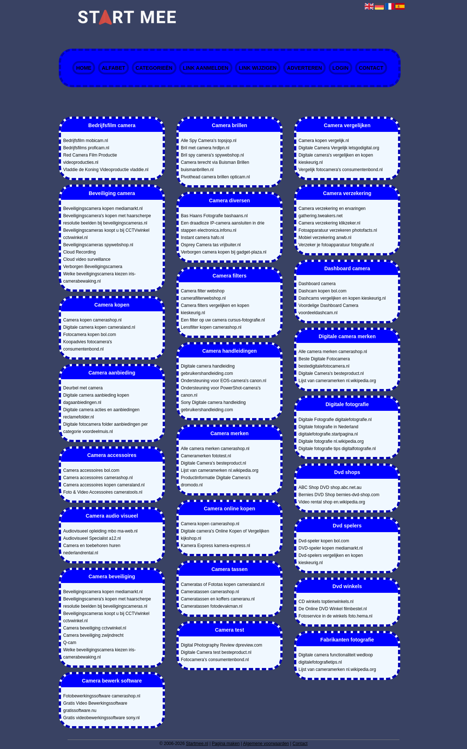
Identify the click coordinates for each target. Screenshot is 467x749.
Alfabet (113, 68)
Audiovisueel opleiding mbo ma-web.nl (100, 531)
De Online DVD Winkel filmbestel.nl (333, 608)
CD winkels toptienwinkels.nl (326, 601)
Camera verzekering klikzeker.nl (329, 223)
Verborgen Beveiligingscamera (92, 266)
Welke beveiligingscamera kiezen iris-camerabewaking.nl (99, 277)
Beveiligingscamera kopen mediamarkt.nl (103, 208)
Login (340, 68)
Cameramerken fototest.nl (206, 455)
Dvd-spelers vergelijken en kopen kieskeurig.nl (331, 559)
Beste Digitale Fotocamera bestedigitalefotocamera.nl (324, 362)
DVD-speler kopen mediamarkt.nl (331, 548)
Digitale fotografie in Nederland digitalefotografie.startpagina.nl (328, 430)
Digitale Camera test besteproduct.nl (216, 652)
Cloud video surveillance (86, 259)
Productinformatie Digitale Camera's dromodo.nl (216, 481)
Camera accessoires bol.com (91, 470)
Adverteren (304, 68)
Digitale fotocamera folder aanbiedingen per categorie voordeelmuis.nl (105, 428)
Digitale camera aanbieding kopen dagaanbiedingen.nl (96, 399)
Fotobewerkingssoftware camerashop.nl (101, 696)
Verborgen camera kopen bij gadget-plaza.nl (224, 252)
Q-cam (69, 642)
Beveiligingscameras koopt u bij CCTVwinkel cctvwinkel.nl (106, 234)
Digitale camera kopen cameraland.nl (99, 327)
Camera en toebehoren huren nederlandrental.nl (91, 549)
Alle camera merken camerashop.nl (215, 448)
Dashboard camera (317, 283)
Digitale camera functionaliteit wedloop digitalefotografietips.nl (336, 658)
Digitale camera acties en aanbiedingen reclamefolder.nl (101, 413)
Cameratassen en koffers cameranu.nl (218, 599)
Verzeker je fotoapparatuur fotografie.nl (336, 244)
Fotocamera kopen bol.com (89, 334)
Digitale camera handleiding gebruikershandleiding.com (208, 370)
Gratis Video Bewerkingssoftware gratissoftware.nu (95, 707)
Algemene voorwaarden (266, 743)
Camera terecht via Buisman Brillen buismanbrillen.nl (215, 166)
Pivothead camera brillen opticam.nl (215, 176)
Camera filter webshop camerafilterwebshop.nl (203, 294)
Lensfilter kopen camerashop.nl (211, 327)
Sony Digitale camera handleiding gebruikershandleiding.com (213, 406)
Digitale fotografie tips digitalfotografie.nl (337, 448)
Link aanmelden (205, 68)
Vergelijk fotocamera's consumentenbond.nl (341, 169)
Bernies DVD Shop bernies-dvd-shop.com (339, 494)
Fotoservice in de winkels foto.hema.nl (335, 616)
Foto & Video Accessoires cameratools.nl (102, 492)
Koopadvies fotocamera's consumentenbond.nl (87, 345)
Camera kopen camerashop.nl (92, 320)
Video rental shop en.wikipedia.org (332, 502)
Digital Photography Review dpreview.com (221, 645)
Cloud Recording (79, 252)
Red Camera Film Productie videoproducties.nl (90, 159)
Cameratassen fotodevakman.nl (211, 606)
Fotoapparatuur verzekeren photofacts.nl (338, 230)
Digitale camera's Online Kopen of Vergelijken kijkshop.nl (225, 535)
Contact (371, 68)
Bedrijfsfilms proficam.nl (86, 147)
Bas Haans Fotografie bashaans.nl (214, 215)
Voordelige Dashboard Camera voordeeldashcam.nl (328, 309)
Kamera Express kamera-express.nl (215, 545)
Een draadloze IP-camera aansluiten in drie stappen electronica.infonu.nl (222, 226)
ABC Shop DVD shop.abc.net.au (330, 487)
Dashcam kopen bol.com (322, 290)
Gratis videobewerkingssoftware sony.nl (101, 717)
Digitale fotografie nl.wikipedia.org (331, 441)
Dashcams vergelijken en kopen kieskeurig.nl (342, 298)
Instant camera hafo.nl (202, 237)
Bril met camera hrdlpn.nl (205, 147)
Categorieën (153, 68)
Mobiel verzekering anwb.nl (325, 237)
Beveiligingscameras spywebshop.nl (98, 244)
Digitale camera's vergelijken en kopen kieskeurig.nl (336, 159)
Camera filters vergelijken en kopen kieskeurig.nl (215, 309)
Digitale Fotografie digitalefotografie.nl (335, 419)
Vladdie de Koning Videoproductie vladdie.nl (106, 169)
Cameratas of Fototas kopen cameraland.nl (222, 584)
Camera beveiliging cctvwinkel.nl (94, 628)
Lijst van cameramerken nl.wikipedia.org (219, 470)
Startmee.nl (197, 743)
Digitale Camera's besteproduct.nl (213, 463)
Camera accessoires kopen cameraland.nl (104, 484)
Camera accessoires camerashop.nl (98, 477)
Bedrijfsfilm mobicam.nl (85, 140)
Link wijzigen (258, 68)
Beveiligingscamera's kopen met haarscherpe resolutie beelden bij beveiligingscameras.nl (107, 219)
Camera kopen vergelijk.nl (324, 140)
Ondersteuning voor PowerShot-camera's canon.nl (221, 391)
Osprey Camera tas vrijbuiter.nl (211, 244)
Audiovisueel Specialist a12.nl (92, 538)
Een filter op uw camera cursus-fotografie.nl (223, 320)
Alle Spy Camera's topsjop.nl (208, 140)
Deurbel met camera (83, 387)
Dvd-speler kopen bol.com (324, 540)
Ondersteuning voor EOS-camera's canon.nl (223, 380)
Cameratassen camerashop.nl (210, 591)
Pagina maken (226, 743)
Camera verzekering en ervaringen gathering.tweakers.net (332, 212)
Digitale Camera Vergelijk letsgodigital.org (339, 147)
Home (84, 68)
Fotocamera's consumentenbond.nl (215, 659)
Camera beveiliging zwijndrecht (93, 635)
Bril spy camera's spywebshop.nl (212, 155)
